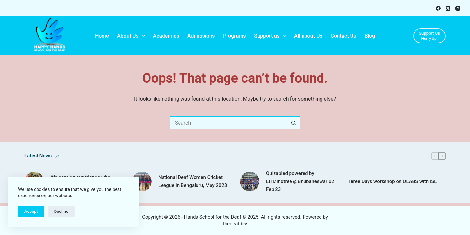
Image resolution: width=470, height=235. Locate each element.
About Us (132, 36)
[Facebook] (438, 8)
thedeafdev (235, 224)
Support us (271, 36)
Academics (166, 36)
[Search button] (293, 122)
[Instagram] (457, 8)
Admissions (201, 36)
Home (102, 36)
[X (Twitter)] (448, 8)
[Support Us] (429, 35)
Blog (370, 36)
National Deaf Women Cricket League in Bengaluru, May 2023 (192, 181)
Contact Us (343, 36)
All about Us (308, 36)
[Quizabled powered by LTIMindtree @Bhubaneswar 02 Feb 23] (249, 181)
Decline (61, 211)
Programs (234, 36)
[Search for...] (228, 122)
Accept (31, 211)
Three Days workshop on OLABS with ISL (392, 181)
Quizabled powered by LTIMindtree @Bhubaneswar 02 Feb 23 (300, 181)
